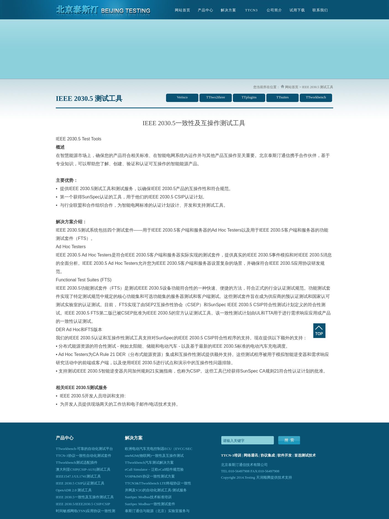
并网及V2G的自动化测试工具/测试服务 (156, 490)
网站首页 (182, 10)
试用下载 (297, 10)
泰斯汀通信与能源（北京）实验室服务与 (157, 511)
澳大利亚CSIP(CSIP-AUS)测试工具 (83, 469)
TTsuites (282, 97)
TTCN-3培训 (231, 455)
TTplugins (248, 97)
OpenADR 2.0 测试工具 (74, 490)
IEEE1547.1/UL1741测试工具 (78, 476)
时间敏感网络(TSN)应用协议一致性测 (85, 511)
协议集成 (268, 455)
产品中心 (205, 10)
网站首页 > (292, 87)
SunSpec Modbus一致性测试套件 (150, 504)
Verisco (182, 97)
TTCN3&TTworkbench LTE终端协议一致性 (158, 483)
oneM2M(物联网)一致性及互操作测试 (154, 456)
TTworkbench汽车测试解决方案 (149, 462)
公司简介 (274, 10)
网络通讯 (251, 455)
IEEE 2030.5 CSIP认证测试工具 (80, 483)
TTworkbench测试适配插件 (77, 462)
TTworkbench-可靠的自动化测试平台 (84, 449)
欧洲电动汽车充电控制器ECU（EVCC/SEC (158, 449)
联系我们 (320, 10)
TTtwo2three (215, 97)
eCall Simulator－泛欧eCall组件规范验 (154, 469)
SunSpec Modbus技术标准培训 (148, 497)
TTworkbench (316, 97)
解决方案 (228, 10)
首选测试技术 (305, 455)
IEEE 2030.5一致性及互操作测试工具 (85, 497)
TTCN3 (251, 10)
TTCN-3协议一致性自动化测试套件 (83, 456)
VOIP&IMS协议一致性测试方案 (150, 476)
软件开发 (284, 455)
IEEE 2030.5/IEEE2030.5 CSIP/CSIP (83, 504)
